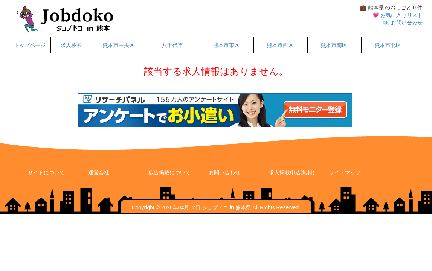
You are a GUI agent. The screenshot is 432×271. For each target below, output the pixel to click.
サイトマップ (345, 172)
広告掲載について (169, 172)
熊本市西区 (280, 45)
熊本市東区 (226, 45)
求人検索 (71, 45)
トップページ (30, 45)
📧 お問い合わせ (403, 23)
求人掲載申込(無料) (291, 172)
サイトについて (46, 172)
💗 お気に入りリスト (397, 15)
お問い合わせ (224, 172)
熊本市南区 (334, 45)
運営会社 (98, 172)
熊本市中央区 (118, 45)
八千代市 (172, 45)
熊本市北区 (388, 45)
